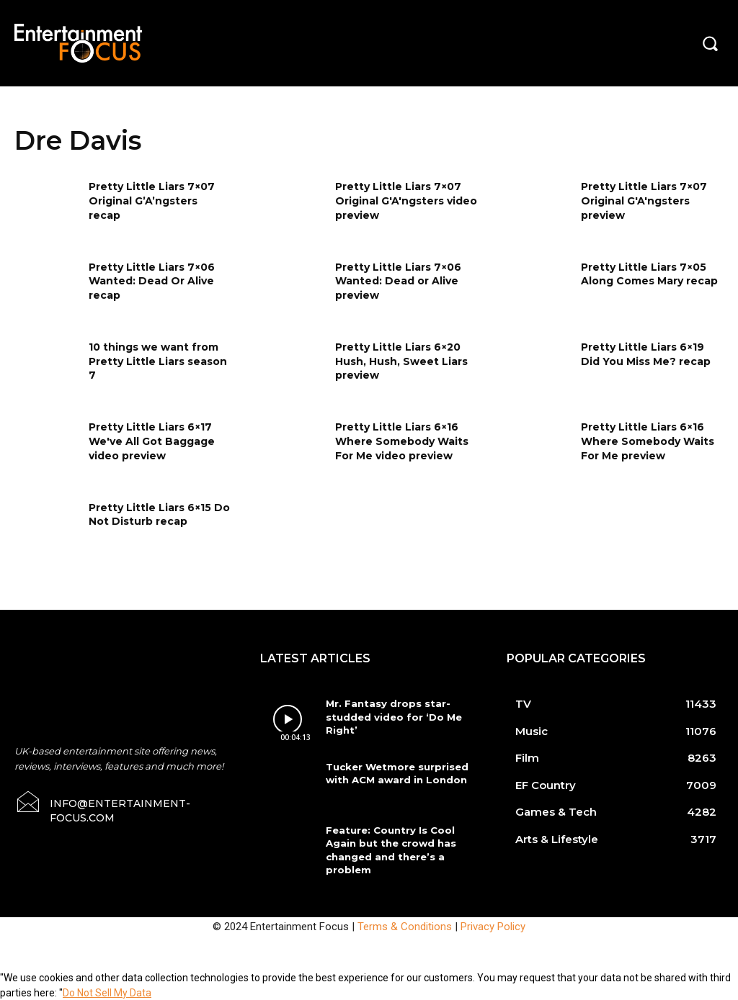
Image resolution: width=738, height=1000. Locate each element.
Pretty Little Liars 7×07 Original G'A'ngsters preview (644, 200)
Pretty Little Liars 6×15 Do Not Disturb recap (159, 514)
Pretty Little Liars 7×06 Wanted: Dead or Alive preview (398, 281)
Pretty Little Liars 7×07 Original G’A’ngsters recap (152, 200)
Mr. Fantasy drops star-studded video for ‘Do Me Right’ (391, 716)
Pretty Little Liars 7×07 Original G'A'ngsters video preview (406, 200)
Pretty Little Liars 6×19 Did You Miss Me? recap (646, 354)
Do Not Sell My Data (107, 992)
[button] (710, 43)
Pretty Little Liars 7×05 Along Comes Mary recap (649, 274)
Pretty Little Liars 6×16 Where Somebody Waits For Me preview (647, 440)
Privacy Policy (493, 925)
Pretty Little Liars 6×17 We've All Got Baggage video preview (152, 440)
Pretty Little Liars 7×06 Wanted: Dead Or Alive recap (152, 281)
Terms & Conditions (404, 925)
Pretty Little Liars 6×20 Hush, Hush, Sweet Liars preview (401, 361)
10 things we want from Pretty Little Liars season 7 (158, 361)
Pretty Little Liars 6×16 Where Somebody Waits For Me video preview (401, 440)
